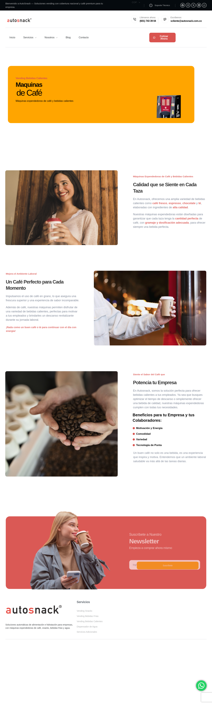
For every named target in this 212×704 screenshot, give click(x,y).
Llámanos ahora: (141, 18)
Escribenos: (174, 18)
